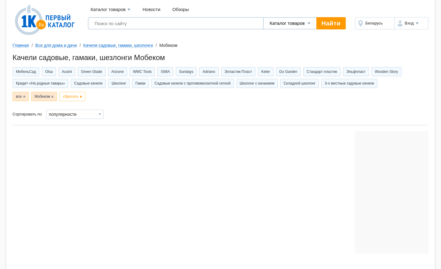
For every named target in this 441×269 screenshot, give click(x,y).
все (19, 96)
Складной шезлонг (299, 83)
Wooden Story (386, 72)
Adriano (208, 72)
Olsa (49, 72)
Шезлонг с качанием (257, 83)
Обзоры (180, 9)
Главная (21, 45)
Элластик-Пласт (238, 72)
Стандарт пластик (322, 72)
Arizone (117, 72)
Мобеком (42, 96)
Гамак (140, 83)
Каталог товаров (111, 10)
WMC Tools (142, 72)
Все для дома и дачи (56, 45)
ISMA (165, 72)
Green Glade (91, 72)
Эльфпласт (356, 72)
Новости (151, 9)
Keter (265, 72)
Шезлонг (118, 83)
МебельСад (26, 72)
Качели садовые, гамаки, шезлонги (118, 45)
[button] (411, 23)
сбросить (70, 96)
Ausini (67, 72)
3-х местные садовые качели (349, 83)
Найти (331, 23)
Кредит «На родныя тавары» (40, 83)
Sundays (186, 72)
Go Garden (288, 72)
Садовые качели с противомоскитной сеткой (193, 83)
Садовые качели (88, 83)
